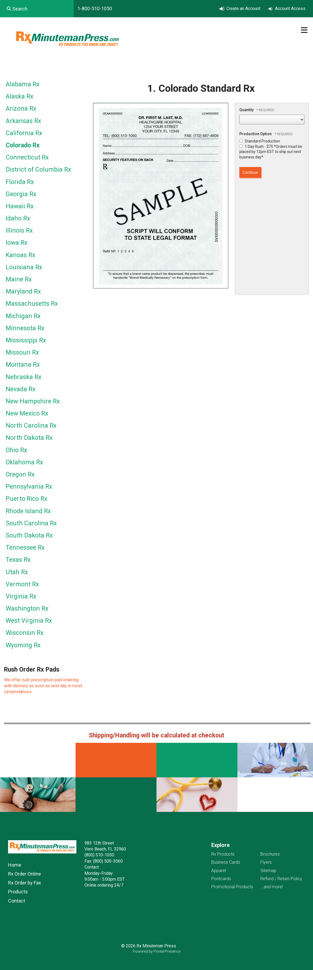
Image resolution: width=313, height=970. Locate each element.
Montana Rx (23, 364)
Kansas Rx (20, 255)
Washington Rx (27, 608)
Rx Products (222, 854)
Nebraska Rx (23, 377)
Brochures (270, 854)
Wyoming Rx (23, 645)
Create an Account (243, 8)
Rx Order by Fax (24, 883)
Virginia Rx (21, 596)
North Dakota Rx (29, 437)
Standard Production (259, 141)
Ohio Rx (16, 450)
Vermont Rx (22, 584)
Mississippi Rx (26, 340)
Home (14, 865)
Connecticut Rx (27, 157)
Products (18, 891)
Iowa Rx (16, 242)
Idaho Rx (18, 218)
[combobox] (37, 8)
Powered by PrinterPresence (157, 951)
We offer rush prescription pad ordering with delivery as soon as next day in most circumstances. (43, 686)
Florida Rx (20, 182)
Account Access (290, 8)
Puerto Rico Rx (26, 498)
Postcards (221, 878)
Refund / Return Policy (281, 878)
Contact (16, 901)
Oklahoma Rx (24, 462)
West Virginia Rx (29, 620)
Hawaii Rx (19, 206)
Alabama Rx (22, 84)
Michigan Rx (23, 316)
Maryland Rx (23, 291)
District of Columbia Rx (38, 169)
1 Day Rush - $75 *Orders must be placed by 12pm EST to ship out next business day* (270, 151)
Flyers (266, 862)
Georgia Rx (21, 194)
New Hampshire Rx (33, 401)
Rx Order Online (24, 874)
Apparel (218, 870)
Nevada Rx (20, 389)
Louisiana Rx (24, 267)
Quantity (246, 110)
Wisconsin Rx (24, 633)
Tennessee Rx (25, 547)
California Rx (24, 133)
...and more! (271, 886)
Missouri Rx (22, 352)
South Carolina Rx (31, 523)
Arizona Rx (21, 108)
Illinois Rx (19, 230)
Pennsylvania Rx (29, 486)
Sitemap (268, 870)
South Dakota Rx (29, 535)
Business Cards (225, 862)
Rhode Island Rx (28, 511)
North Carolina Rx (31, 425)
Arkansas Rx (23, 121)
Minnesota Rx (25, 328)
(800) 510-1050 (99, 854)
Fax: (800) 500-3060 (103, 861)
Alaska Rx (19, 96)
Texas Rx (18, 559)
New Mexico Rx (27, 413)
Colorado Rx (23, 145)
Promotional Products (232, 886)
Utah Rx (17, 572)
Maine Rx (19, 279)
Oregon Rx (20, 474)
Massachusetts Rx (32, 303)
